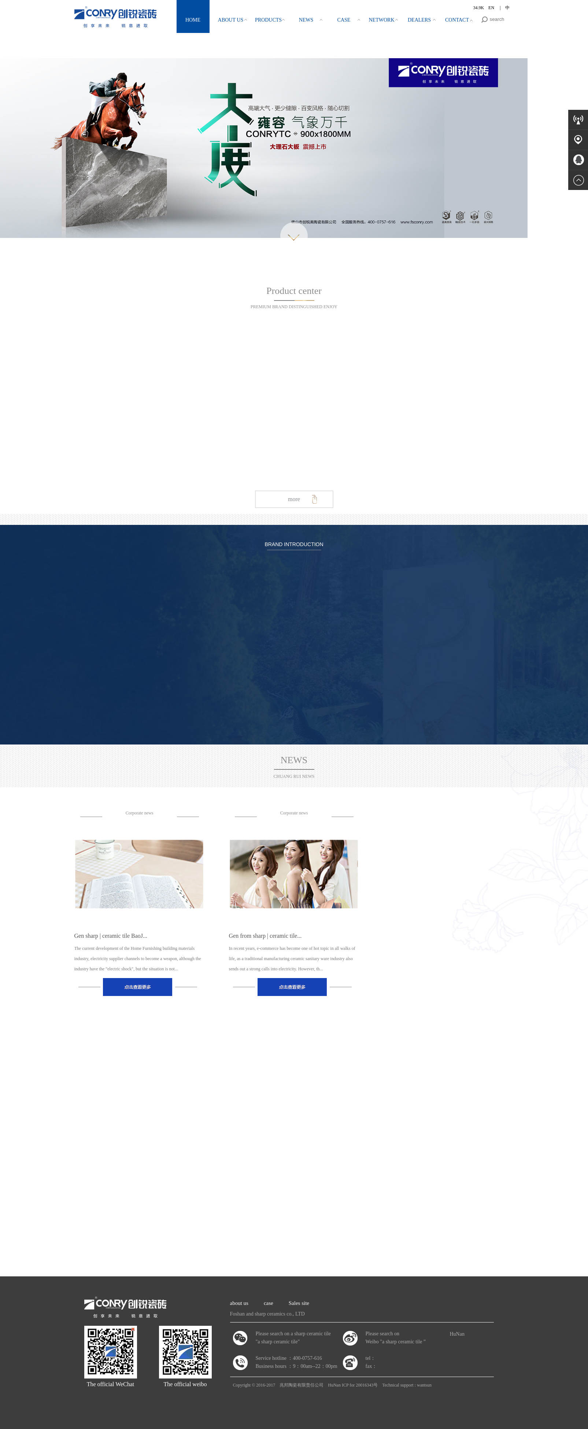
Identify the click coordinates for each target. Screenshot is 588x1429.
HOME (192, 20)
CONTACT (457, 20)
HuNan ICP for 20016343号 (353, 1385)
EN (491, 7)
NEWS (306, 20)
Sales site (299, 1303)
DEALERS (419, 20)
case (268, 1303)
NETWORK (382, 20)
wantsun (424, 1385)
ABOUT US (230, 20)
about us (239, 1303)
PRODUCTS (268, 20)
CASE (344, 20)
